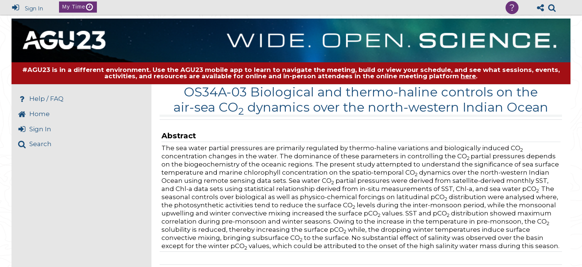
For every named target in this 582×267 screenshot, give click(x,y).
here (468, 76)
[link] (552, 8)
